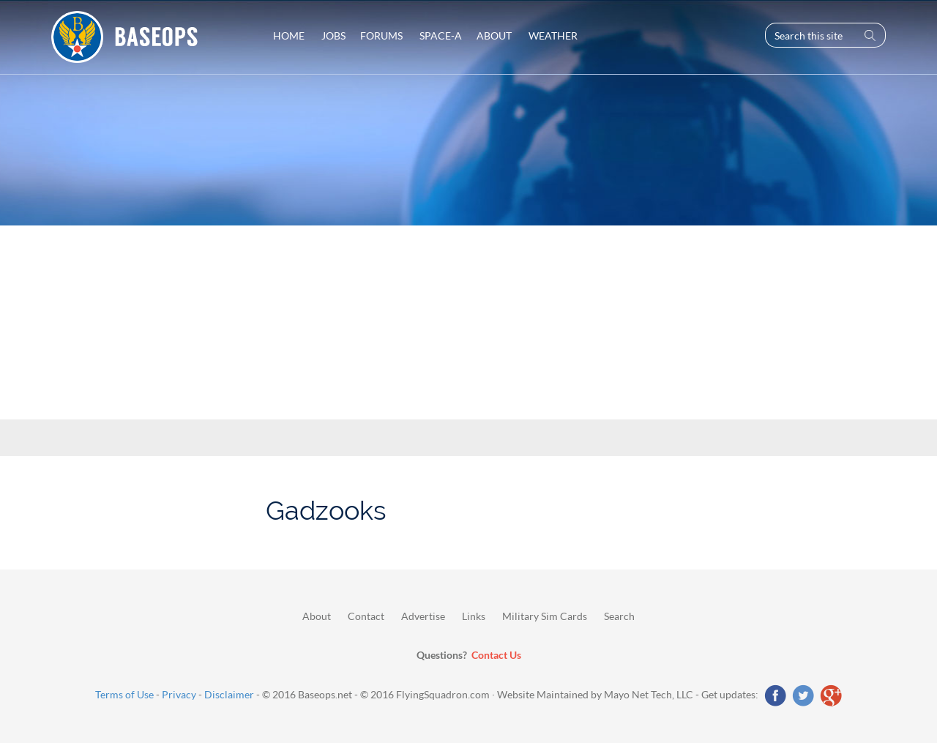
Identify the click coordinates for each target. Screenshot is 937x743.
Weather (552, 35)
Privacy (179, 693)
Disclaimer (229, 693)
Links (473, 616)
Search (619, 616)
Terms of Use (124, 693)
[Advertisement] (468, 291)
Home (289, 35)
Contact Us (496, 655)
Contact (366, 616)
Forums (381, 35)
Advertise (423, 616)
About (494, 35)
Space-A (439, 35)
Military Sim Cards (544, 616)
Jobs (332, 35)
